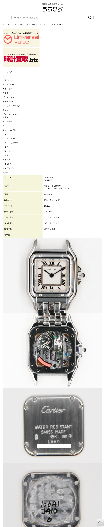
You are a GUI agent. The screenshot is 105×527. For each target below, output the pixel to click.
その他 (5, 172)
